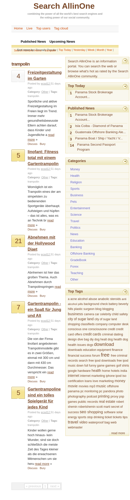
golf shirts (122, 365)
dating (118, 334)
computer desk (118, 324)
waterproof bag (99, 422)
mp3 (92, 386)
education (89, 350)
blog (98, 309)
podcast (92, 396)
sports (82, 417)
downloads (75, 350)
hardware (84, 371)
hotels (115, 371)
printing (104, 396)
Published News (81, 108)
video (83, 422)
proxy (114, 396)
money (120, 381)
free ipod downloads (102, 360)
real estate (107, 401)
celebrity (105, 314)
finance (117, 350)
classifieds (88, 324)
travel (73, 422)
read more (42, 464)
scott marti (103, 406)
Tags (54, 91)
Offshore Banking (82, 253)
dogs (90, 345)
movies (83, 386)
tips (125, 417)
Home (18, 28)
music (101, 386)
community (82, 17)
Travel (74, 221)
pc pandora (107, 391)
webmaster (75, 427)
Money (75, 169)
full (86, 365)
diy (91, 339)
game (101, 365)
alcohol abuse (87, 299)
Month (100, 49)
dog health (115, 339)
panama (74, 391)
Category (34, 91)
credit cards (92, 334)
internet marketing (92, 376)
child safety (120, 314)
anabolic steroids (109, 299)
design (72, 339)
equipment (104, 350)
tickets (117, 417)
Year (109, 49)
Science (76, 214)
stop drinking (95, 417)
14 (72, 145)
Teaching (76, 273)
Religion (76, 182)
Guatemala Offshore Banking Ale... (100, 132)
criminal (107, 334)
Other (44, 91)
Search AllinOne (64, 5)
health (96, 371)
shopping (95, 412)
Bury (42, 143)
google (72, 371)
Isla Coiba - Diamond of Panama (99, 126)
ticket (108, 417)
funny (92, 365)
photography (77, 396)
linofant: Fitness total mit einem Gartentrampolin (43, 158)
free (105, 355)
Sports (75, 189)
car (97, 314)
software (109, 412)
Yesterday (79, 49)
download (104, 344)
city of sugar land (81, 319)
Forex (74, 266)
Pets (73, 201)
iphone (110, 376)
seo (83, 411)
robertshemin (86, 406)
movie (73, 386)
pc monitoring (89, 391)
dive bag (83, 339)
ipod (119, 376)
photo (119, 391)
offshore (113, 386)
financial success (79, 355)
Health (75, 176)
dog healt (100, 339)
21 (18, 241)
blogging (108, 309)
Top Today (65, 49)
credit (111, 329)
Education (77, 240)
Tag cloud (61, 28)
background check (96, 304)
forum (96, 355)
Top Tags (75, 291)
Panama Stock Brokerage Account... (94, 94)
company (101, 324)
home (106, 371)
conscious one (77, 329)
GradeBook (78, 260)
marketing (106, 381)
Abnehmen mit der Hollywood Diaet (41, 243)
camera (89, 314)
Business (76, 195)
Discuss (32, 143)
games (110, 365)
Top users (43, 28)
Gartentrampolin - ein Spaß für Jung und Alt (44, 309)
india (124, 371)
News (74, 234)
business (75, 314)
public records (88, 401)
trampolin (33, 96)
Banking (76, 247)
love (95, 381)
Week (90, 49)
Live (29, 28)
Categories (77, 161)
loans (88, 381)
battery (113, 304)
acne (73, 299)
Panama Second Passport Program (96, 147)
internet (73, 376)
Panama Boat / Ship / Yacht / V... (99, 138)
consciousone (97, 329)
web (114, 422)
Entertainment (80, 208)
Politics (75, 227)
